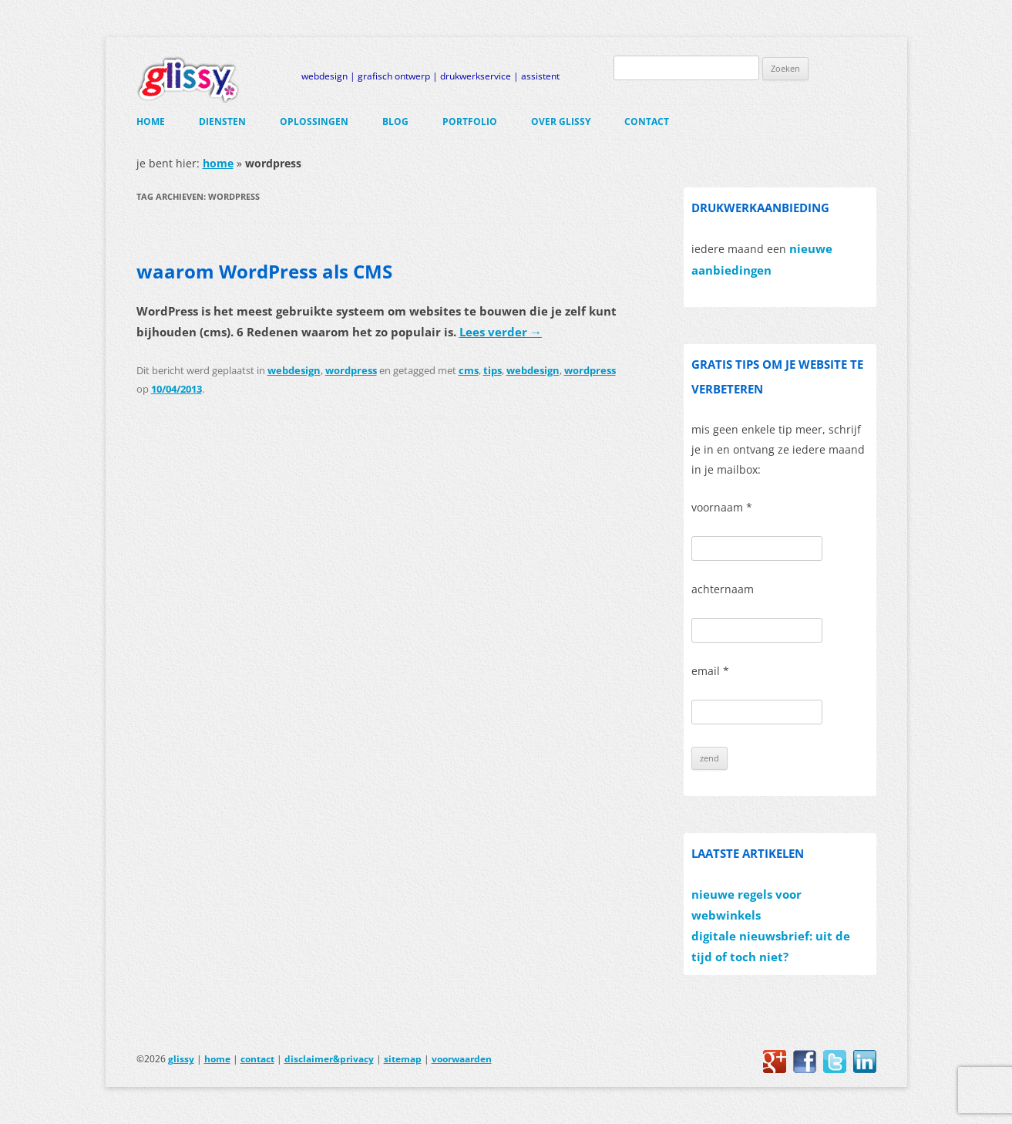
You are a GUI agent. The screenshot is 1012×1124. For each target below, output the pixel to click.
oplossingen (314, 121)
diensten (222, 121)
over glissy (560, 121)
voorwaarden (462, 1058)
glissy (181, 1058)
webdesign (294, 370)
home (150, 121)
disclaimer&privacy (329, 1058)
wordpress (351, 370)
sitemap (403, 1058)
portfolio (469, 121)
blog (395, 121)
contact (646, 121)
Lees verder (500, 332)
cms (469, 370)
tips (492, 370)
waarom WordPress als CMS (264, 271)
